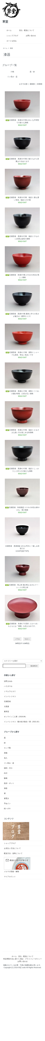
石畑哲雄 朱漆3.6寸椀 (16, 120)
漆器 (11, 48)
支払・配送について (25, 30)
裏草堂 (6, 711)
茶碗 (5, 753)
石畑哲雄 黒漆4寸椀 (15, 314)
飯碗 (5, 778)
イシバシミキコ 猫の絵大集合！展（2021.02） (22, 722)
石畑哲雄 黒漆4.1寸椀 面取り (19, 391)
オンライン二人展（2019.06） (15, 717)
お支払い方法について (12, 848)
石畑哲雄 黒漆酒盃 (12, 546)
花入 (5, 758)
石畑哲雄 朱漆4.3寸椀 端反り (19, 430)
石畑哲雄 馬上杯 (13, 585)
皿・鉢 (32, 72)
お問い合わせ (29, 36)
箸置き (6, 798)
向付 (5, 773)
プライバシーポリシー (33, 959)
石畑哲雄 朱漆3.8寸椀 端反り (19, 197)
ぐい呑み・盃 (12, 77)
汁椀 (12, 72)
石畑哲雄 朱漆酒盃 (14, 507)
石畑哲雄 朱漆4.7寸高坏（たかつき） (22, 624)
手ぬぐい (7, 803)
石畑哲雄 (7, 701)
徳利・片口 (8, 768)
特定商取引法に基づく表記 (13, 959)
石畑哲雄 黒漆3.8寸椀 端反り (19, 236)
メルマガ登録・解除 (11, 871)
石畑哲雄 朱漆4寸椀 (15, 275)
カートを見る (10, 41)
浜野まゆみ (8, 681)
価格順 (32, 84)
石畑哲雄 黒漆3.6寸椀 (16, 159)
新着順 (39, 84)
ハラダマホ (8, 686)
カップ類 (7, 748)
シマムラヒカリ (10, 691)
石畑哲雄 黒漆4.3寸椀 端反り (19, 468)
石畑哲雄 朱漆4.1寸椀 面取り (19, 352)
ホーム (7, 30)
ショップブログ (10, 36)
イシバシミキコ (10, 696)
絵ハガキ (7, 808)
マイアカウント (10, 877)
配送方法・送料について (13, 853)
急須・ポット (9, 783)
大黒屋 (6, 706)
